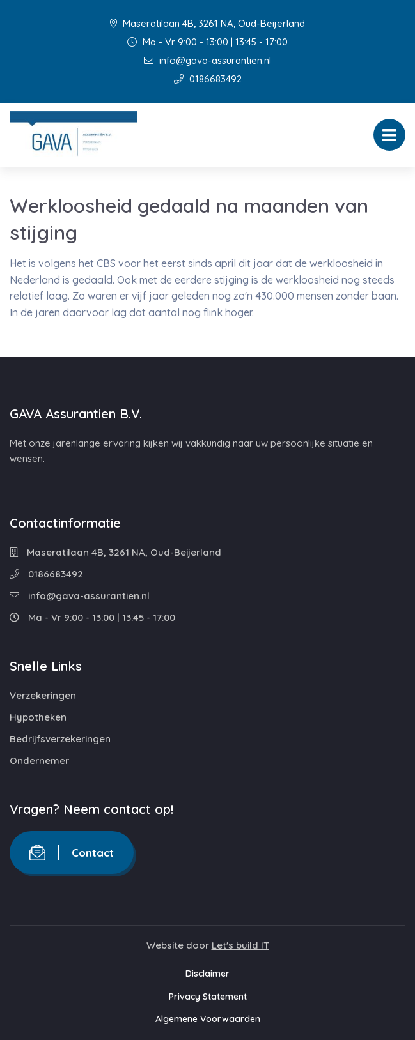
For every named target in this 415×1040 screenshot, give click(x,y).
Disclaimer (207, 973)
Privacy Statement (208, 996)
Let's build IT (240, 945)
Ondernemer (39, 760)
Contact (71, 852)
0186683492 (208, 79)
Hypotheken (38, 717)
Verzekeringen (43, 695)
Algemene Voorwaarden (207, 1019)
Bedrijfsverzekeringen (60, 739)
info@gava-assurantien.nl (207, 60)
